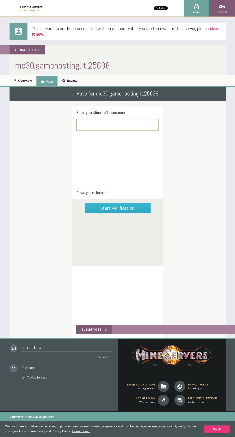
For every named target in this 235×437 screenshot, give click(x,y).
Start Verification (117, 208)
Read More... (104, 357)
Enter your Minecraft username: (100, 112)
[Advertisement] (117, 160)
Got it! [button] (217, 429)
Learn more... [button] (81, 431)
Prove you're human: (91, 192)
